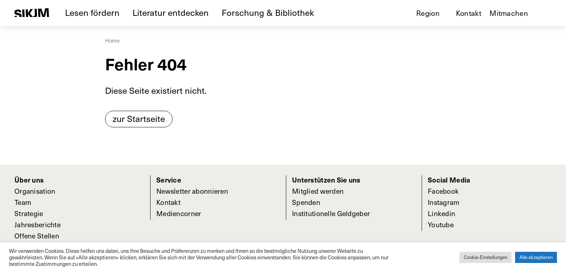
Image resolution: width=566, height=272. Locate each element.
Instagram (444, 202)
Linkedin (441, 213)
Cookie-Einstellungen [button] (485, 257)
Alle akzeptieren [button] (536, 257)
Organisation (34, 191)
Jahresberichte (37, 224)
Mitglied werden (318, 191)
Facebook (443, 191)
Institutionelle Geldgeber (331, 213)
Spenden (306, 202)
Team (22, 202)
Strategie (28, 213)
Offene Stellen (36, 235)
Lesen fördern (92, 12)
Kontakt (468, 13)
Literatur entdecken (170, 12)
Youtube (441, 224)
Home (112, 40)
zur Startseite (139, 118)
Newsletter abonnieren (192, 191)
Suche (548, 12)
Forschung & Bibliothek (268, 12)
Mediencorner (178, 213)
